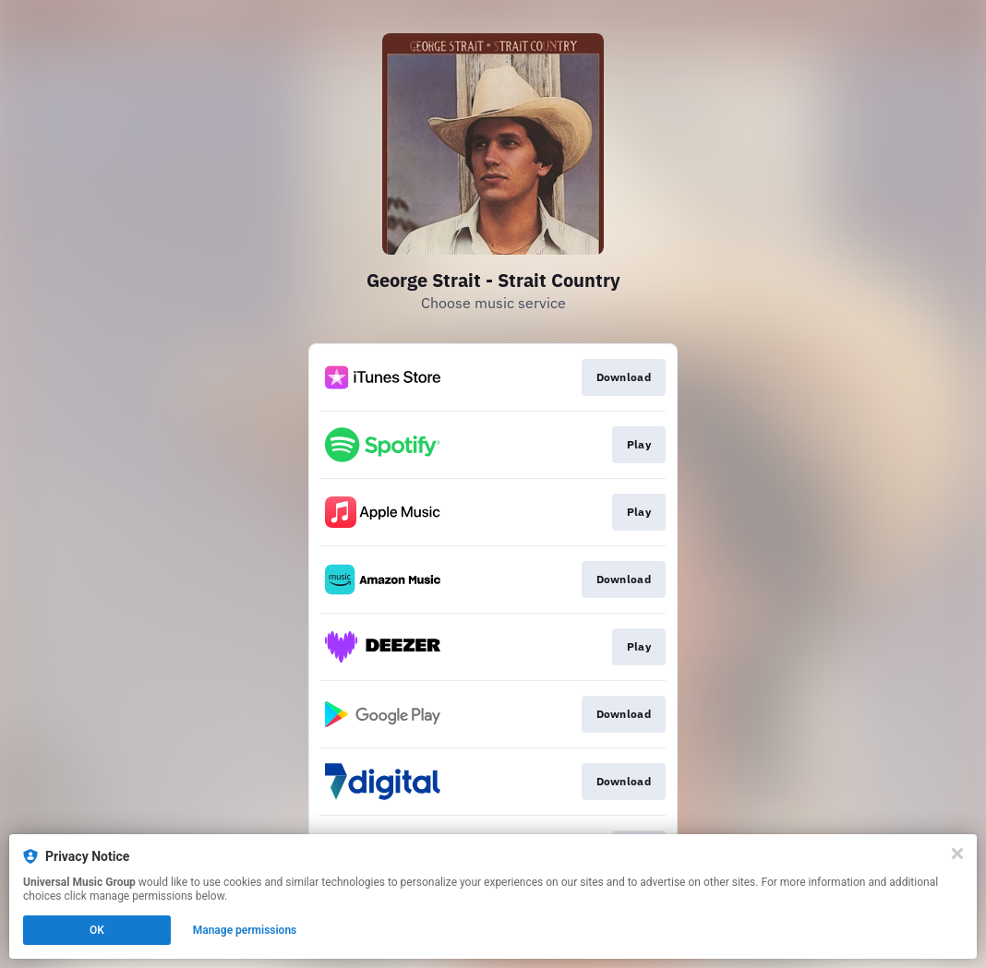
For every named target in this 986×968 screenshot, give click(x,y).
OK (97, 930)
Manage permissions (245, 930)
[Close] (957, 853)
